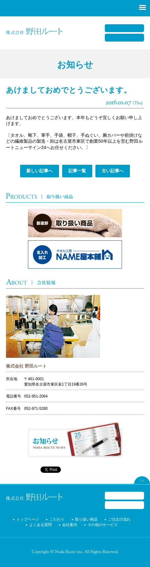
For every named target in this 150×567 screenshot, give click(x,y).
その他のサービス (103, 525)
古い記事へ (113, 170)
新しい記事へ (39, 170)
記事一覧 (77, 170)
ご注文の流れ (119, 519)
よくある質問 (40, 525)
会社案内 (69, 525)
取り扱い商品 (86, 519)
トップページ (27, 519)
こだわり (56, 519)
